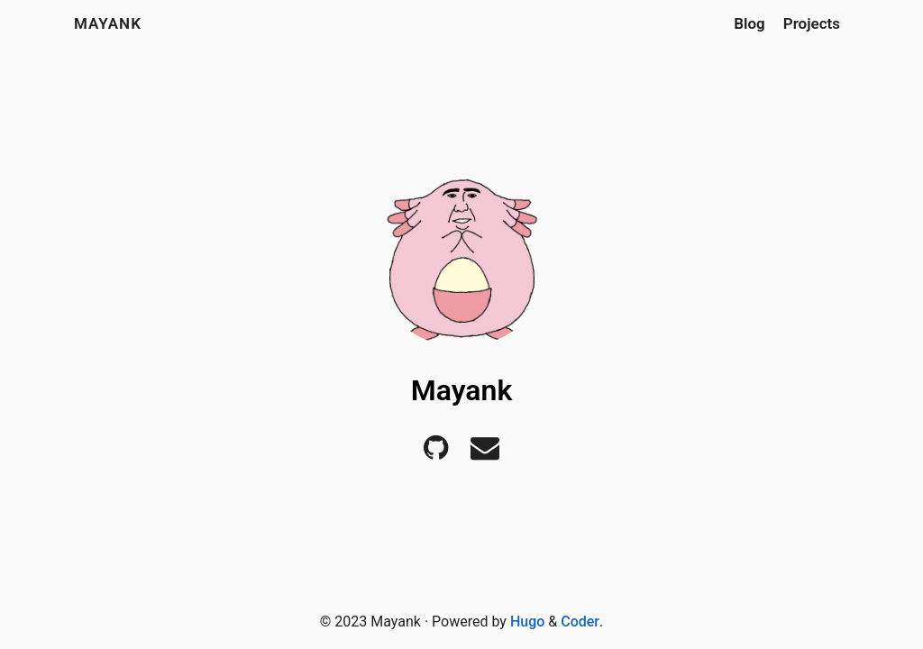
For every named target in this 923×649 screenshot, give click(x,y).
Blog (749, 23)
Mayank (108, 23)
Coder (580, 621)
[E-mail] (485, 453)
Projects (811, 23)
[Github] (436, 453)
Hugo (527, 621)
